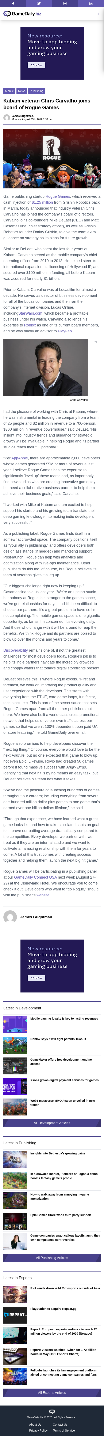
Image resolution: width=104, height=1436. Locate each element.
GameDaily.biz (35, 1417)
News (22, 91)
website (42, 895)
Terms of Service (64, 1430)
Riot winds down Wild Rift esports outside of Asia (65, 1288)
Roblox (30, 325)
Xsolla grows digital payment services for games (64, 1080)
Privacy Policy (38, 1430)
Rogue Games (58, 196)
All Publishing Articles (52, 1258)
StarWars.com (30, 313)
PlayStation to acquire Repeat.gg (53, 1308)
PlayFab (65, 331)
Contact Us (60, 1424)
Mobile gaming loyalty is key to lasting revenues (64, 1018)
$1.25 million (42, 202)
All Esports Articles (52, 1393)
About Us (35, 1424)
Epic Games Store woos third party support (60, 1215)
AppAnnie (19, 458)
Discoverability (15, 650)
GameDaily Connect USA (35, 877)
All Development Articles (52, 1123)
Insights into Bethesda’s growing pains (57, 1153)
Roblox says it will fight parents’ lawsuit (58, 1039)
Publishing (36, 91)
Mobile (9, 91)
